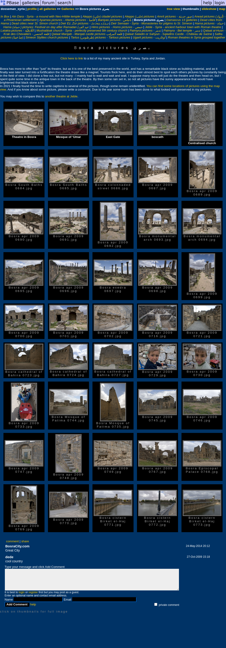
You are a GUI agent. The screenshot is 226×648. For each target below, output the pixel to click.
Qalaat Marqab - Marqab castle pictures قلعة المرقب (86, 34)
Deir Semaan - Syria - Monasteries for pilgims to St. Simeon (151, 23)
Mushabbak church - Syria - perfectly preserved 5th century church (81, 30)
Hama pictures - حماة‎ (209, 23)
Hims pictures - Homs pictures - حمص (117, 27)
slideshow (209, 9)
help (33, 604)
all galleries (47, 9)
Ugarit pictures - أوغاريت (149, 37)
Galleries (67, 9)
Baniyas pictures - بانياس (115, 20)
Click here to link (71, 58)
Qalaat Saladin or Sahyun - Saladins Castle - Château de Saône (168, 34)
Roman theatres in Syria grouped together (196, 37)
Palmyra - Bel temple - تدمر (182, 30)
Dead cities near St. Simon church (35, 23)
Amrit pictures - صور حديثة (174, 16)
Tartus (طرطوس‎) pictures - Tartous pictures (100, 37)
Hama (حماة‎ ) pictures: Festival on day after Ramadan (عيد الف (46, 27)
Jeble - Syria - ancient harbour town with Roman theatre (183, 27)
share (25, 541)
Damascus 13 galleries (181, 20)
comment (12, 541)
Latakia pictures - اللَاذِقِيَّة (17, 30)
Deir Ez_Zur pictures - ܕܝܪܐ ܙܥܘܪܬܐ (84, 23)
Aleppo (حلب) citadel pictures (102, 16)
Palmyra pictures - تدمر (145, 30)
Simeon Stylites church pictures (46, 37)
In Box (5, 16)
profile (32, 9)
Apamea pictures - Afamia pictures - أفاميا (67, 20)
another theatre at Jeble (61, 96)
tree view (173, 9)
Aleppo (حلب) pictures (139, 16)
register (33, 592)
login (21, 592)
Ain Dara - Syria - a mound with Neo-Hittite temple (46, 16)
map (222, 9)
